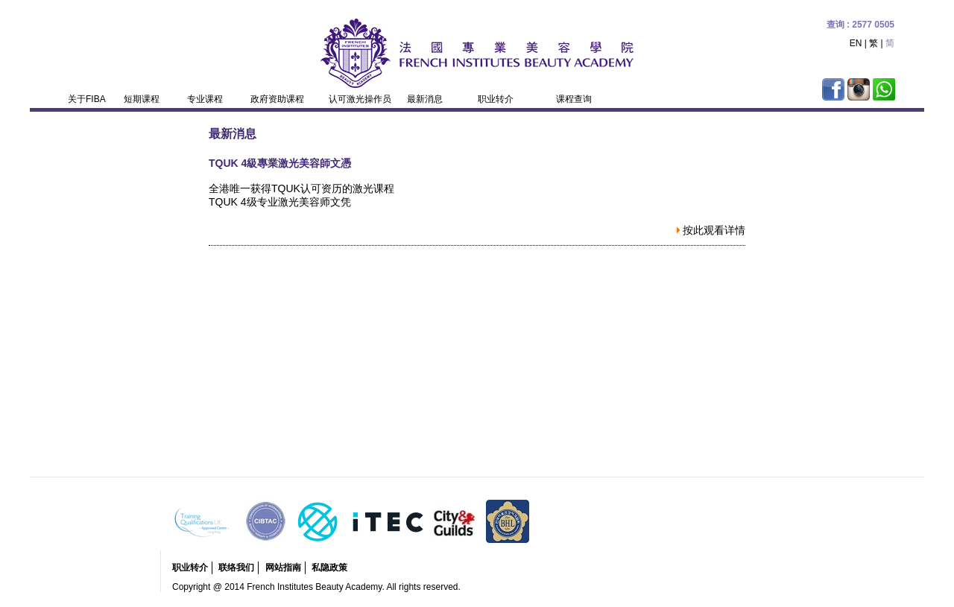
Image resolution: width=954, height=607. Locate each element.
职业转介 (190, 567)
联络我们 (236, 567)
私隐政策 (329, 567)
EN (856, 43)
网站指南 (283, 567)
